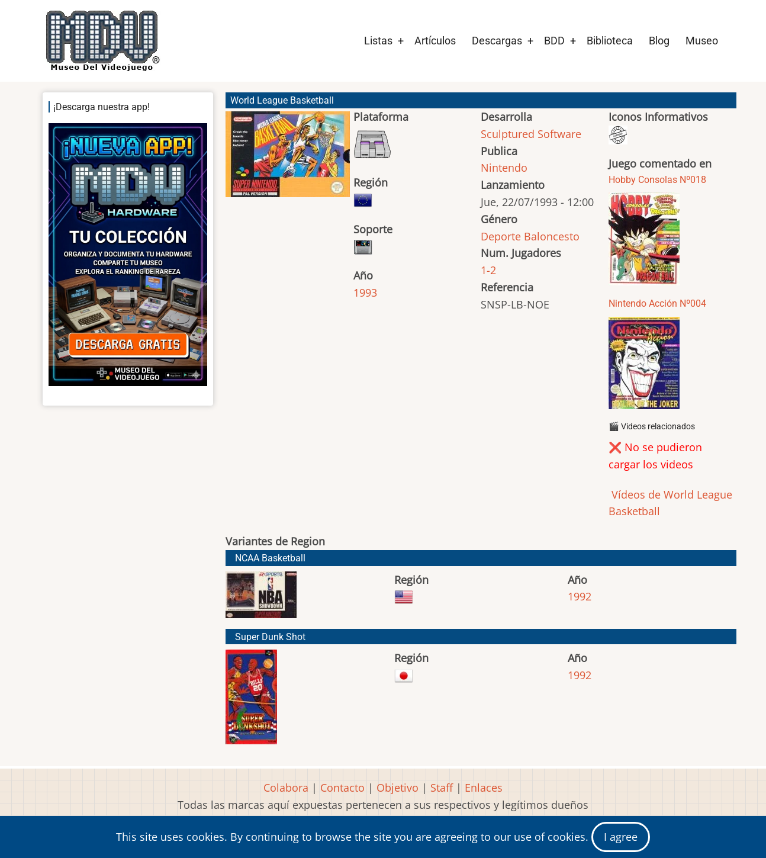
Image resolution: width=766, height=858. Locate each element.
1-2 (488, 270)
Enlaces (484, 787)
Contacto (342, 787)
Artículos (435, 40)
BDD (554, 40)
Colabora (285, 787)
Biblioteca (610, 40)
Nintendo (504, 167)
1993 (365, 292)
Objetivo (397, 787)
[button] (288, 159)
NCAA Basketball (270, 558)
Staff (441, 787)
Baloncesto (552, 236)
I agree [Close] (621, 837)
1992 (579, 596)
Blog (659, 40)
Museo (701, 40)
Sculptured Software (531, 134)
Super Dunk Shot (270, 636)
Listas (378, 40)
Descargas (497, 40)
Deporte (501, 236)
